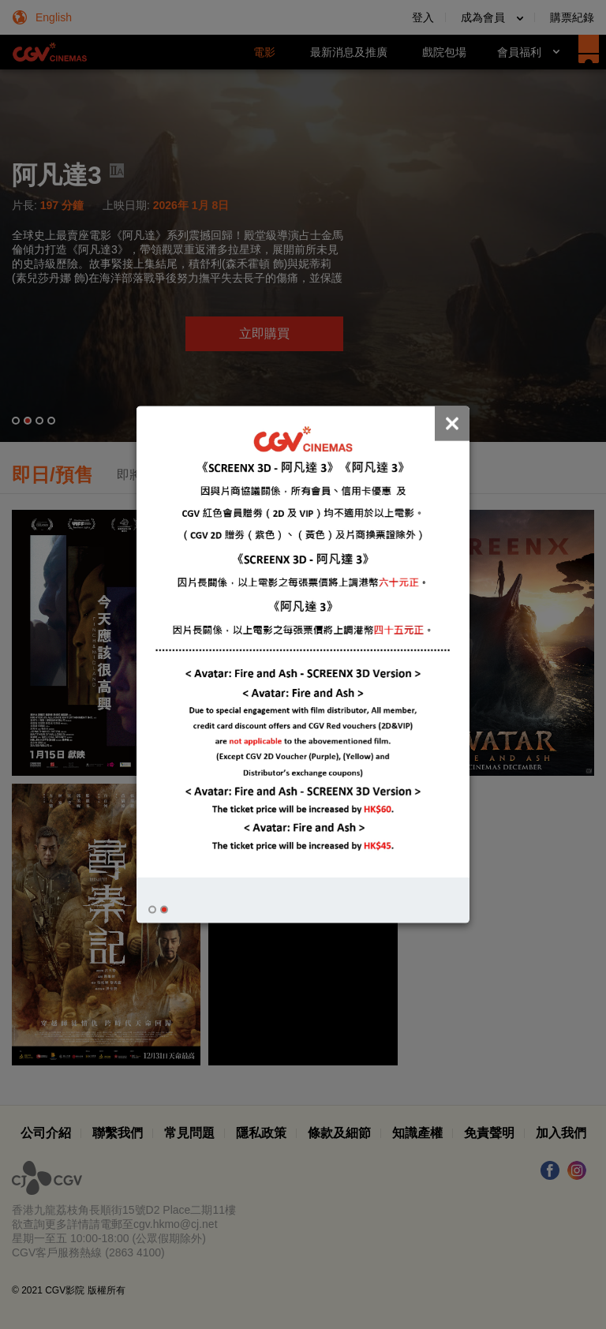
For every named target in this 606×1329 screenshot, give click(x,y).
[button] (152, 909)
